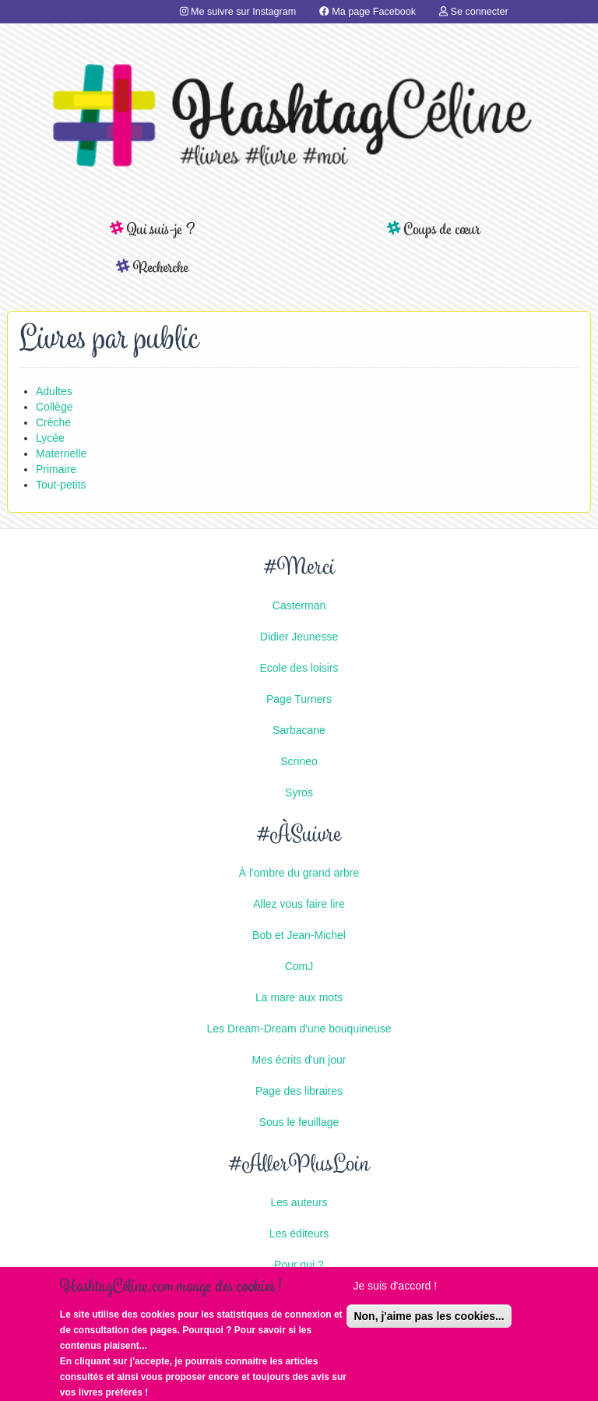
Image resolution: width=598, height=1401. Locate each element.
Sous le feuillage (299, 1122)
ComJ (299, 966)
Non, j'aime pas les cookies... (429, 1324)
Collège (54, 407)
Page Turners (299, 699)
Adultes (54, 391)
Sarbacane (299, 730)
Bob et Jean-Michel (299, 935)
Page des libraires (299, 1091)
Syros (299, 792)
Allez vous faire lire (299, 904)
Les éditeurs (299, 1233)
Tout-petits (61, 484)
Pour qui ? (299, 1264)
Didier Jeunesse (299, 636)
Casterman (299, 605)
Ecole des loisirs (298, 668)
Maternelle (61, 453)
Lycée (50, 438)
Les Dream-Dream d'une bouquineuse (299, 1028)
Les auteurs (298, 1202)
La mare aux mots (299, 997)
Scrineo (298, 761)
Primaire (56, 469)
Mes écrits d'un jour (299, 1059)
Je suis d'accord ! (395, 1293)
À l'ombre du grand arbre (299, 872)
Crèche (53, 422)
